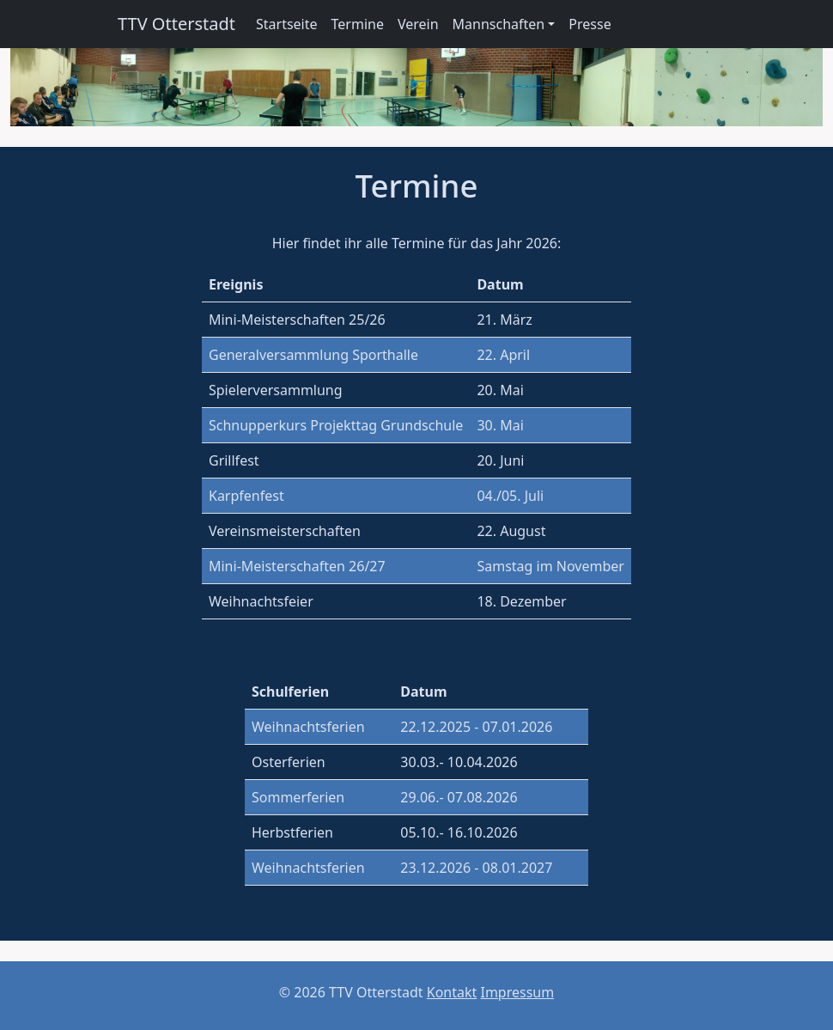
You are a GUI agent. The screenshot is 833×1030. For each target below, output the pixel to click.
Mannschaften (499, 24)
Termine (357, 24)
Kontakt (452, 992)
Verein (418, 24)
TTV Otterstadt (176, 23)
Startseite (287, 24)
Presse (590, 24)
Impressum (517, 992)
